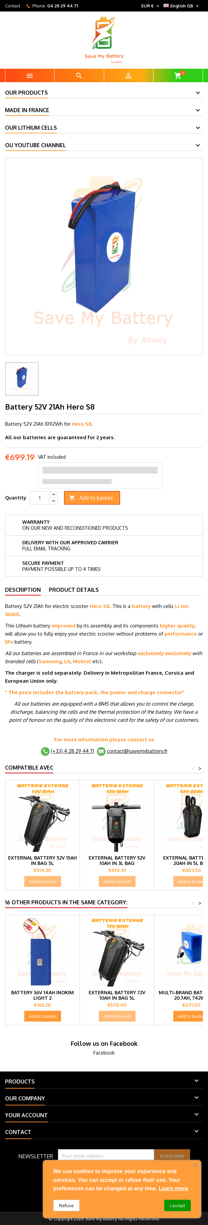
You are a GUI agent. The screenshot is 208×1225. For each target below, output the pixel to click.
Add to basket (91, 498)
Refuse (66, 1205)
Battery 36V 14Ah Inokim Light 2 (42, 995)
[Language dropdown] (182, 5)
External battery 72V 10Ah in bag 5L (117, 995)
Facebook (104, 1053)
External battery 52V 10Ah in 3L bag (117, 860)
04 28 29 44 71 (62, 5)
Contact (12, 5)
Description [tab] (23, 589)
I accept (177, 1205)
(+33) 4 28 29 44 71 (72, 751)
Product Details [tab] (74, 589)
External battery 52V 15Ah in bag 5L (42, 860)
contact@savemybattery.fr (137, 751)
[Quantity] (40, 498)
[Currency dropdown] (151, 5)
